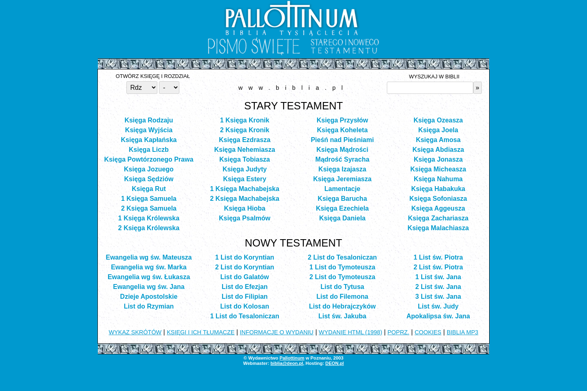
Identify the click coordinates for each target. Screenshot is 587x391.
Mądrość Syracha (343, 159)
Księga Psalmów (244, 218)
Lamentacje (342, 188)
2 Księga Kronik (244, 130)
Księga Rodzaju (148, 120)
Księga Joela (438, 130)
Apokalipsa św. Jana (438, 316)
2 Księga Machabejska (244, 198)
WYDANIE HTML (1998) (350, 332)
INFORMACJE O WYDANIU (276, 332)
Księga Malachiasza (438, 227)
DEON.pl (334, 363)
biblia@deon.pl (286, 363)
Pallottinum (292, 357)
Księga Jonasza (438, 159)
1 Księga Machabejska (244, 188)
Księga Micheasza (438, 169)
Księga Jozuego (149, 169)
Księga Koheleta (342, 130)
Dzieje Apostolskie (149, 296)
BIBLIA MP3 (463, 332)
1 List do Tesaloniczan (244, 316)
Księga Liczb (149, 149)
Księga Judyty (245, 169)
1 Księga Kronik (244, 120)
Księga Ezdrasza (244, 139)
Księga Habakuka (438, 188)
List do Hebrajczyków (342, 306)
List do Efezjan (245, 286)
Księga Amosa (438, 139)
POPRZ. (399, 332)
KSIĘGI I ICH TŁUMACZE (200, 332)
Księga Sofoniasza (438, 198)
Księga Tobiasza (244, 159)
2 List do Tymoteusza (342, 276)
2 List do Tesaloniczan (342, 257)
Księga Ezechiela (342, 208)
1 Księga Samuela (149, 198)
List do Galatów (245, 276)
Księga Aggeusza (438, 208)
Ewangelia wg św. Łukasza (149, 276)
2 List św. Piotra (438, 267)
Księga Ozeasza (438, 120)
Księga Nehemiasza (244, 149)
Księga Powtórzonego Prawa (149, 159)
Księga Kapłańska (149, 139)
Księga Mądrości (342, 149)
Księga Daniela (342, 218)
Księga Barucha (342, 198)
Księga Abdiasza (438, 149)
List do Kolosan (244, 306)
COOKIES (428, 332)
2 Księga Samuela (149, 208)
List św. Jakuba (342, 316)
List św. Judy (438, 306)
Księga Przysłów (342, 120)
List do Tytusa (342, 286)
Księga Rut (149, 188)
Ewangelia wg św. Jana (148, 286)
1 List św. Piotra (438, 257)
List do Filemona (342, 296)
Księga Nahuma (438, 179)
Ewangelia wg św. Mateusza (149, 257)
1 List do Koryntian (244, 257)
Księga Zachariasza (438, 218)
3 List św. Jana (438, 296)
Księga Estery (244, 179)
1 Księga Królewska (148, 218)
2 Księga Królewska (148, 227)
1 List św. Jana (438, 276)
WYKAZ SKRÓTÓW (135, 332)
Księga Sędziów (149, 179)
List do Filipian (245, 296)
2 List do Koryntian (244, 267)
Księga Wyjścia (148, 130)
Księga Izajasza (342, 169)
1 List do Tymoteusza (342, 267)
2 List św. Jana (438, 286)
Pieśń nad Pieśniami (342, 139)
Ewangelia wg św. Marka (148, 267)
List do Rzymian (149, 306)
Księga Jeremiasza (342, 179)
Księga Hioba (244, 208)
